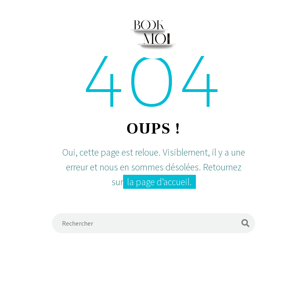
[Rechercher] (153, 223)
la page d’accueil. (159, 182)
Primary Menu (285, 33)
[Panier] (22, 33)
